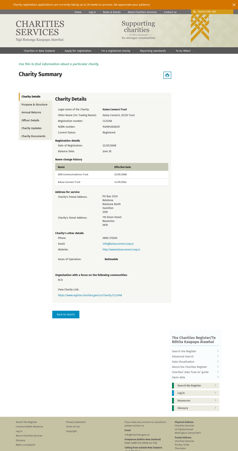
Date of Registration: (70, 145)
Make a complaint (25, 444)
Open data (194, 377)
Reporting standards (153, 50)
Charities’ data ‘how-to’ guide (194, 372)
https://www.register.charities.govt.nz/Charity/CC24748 (90, 295)
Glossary (198, 408)
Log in (92, 12)
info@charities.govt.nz (137, 434)
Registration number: (70, 121)
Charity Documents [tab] (33, 136)
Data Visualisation (194, 361)
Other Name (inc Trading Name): (77, 115)
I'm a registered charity (115, 50)
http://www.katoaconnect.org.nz (121, 249)
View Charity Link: (68, 289)
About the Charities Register (194, 367)
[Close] (234, 4)
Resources (198, 401)
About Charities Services (142, 12)
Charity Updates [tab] (31, 128)
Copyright (71, 431)
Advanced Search (194, 356)
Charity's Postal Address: (72, 197)
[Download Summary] (167, 75)
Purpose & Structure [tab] (34, 104)
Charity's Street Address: (72, 217)
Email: (61, 243)
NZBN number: (66, 126)
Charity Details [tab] (31, 96)
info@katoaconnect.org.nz (118, 243)
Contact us (170, 12)
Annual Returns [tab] (31, 112)
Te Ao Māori (183, 50)
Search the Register (194, 351)
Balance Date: (66, 151)
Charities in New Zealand (39, 50)
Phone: (62, 238)
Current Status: (67, 132)
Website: (63, 249)
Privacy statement (76, 422)
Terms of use (73, 426)
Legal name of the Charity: (73, 109)
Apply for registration (78, 50)
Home (78, 12)
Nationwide (111, 259)
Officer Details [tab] (30, 120)
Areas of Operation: (69, 259)
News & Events (112, 12)
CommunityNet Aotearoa (29, 426)
